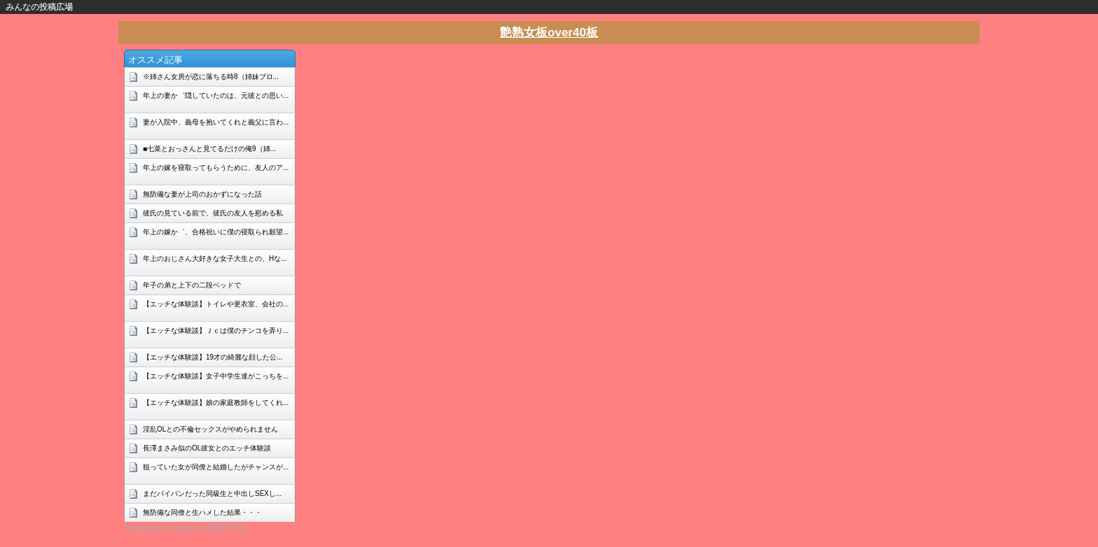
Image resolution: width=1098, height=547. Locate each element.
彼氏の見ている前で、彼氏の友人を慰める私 (213, 213)
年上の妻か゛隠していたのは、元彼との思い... (216, 95)
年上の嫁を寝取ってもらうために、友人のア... (216, 167)
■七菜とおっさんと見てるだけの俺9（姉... (209, 148)
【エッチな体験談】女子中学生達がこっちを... (216, 376)
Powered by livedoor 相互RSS (185, 528)
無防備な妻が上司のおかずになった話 (202, 194)
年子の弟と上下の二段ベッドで (192, 285)
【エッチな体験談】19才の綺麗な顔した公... (212, 357)
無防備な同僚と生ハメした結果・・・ (202, 512)
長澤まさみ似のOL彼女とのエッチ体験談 (207, 448)
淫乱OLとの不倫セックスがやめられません (210, 429)
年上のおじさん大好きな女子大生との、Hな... (215, 258)
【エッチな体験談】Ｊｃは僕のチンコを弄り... (216, 330)
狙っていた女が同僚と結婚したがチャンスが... (216, 467)
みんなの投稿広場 (39, 7)
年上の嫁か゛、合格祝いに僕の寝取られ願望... (216, 232)
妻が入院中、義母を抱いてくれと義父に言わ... (216, 122)
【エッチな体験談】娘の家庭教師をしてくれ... (216, 402)
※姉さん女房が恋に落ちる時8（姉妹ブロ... (211, 76)
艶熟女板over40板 (549, 32)
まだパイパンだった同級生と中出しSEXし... (212, 493)
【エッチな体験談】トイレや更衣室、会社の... (216, 304)
